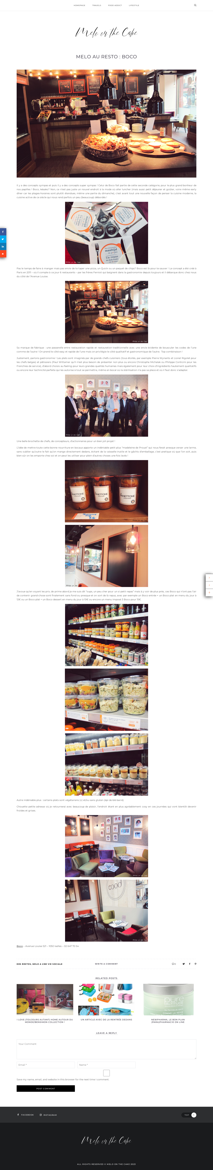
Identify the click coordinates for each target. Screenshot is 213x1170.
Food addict (115, 5)
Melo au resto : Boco (106, 56)
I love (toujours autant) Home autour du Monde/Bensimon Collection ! (45, 1020)
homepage (79, 5)
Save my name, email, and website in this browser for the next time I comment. (63, 1079)
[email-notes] (46, 1065)
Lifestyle (134, 5)
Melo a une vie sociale (47, 964)
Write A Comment (106, 964)
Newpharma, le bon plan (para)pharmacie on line (168, 1020)
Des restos (24, 964)
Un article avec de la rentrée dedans (106, 1019)
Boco (20, 946)
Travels (96, 5)
